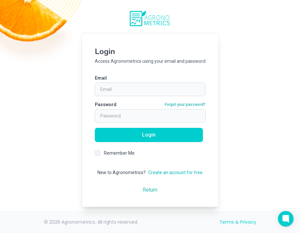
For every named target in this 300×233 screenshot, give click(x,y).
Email (101, 78)
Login (149, 135)
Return (150, 190)
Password (106, 104)
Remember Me (119, 153)
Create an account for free (175, 172)
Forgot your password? (185, 104)
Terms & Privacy (237, 222)
